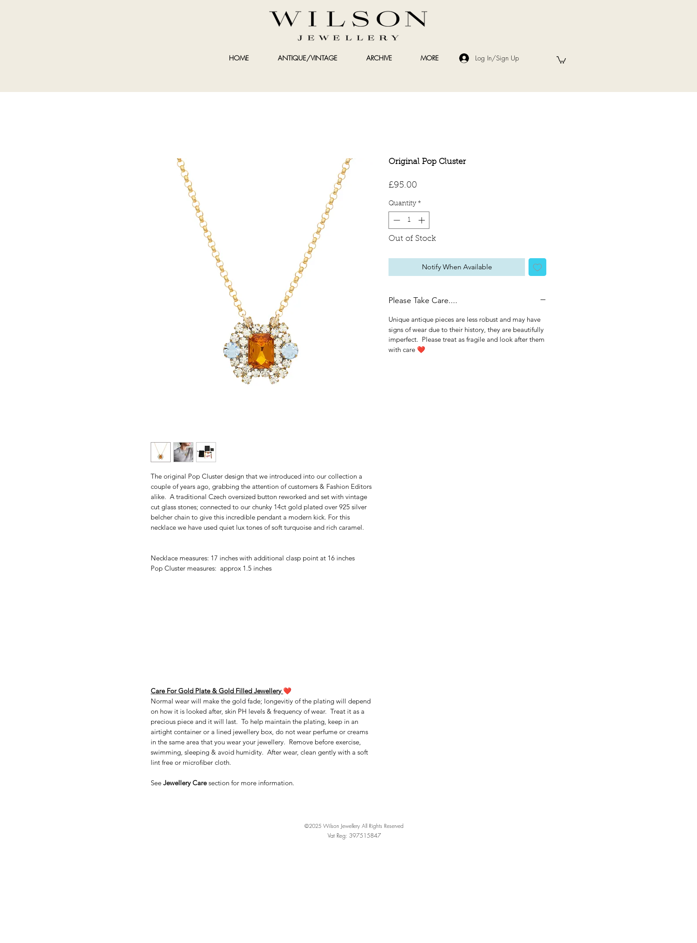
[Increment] (423, 220)
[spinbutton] (409, 220)
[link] (561, 60)
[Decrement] (396, 220)
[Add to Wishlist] (537, 267)
